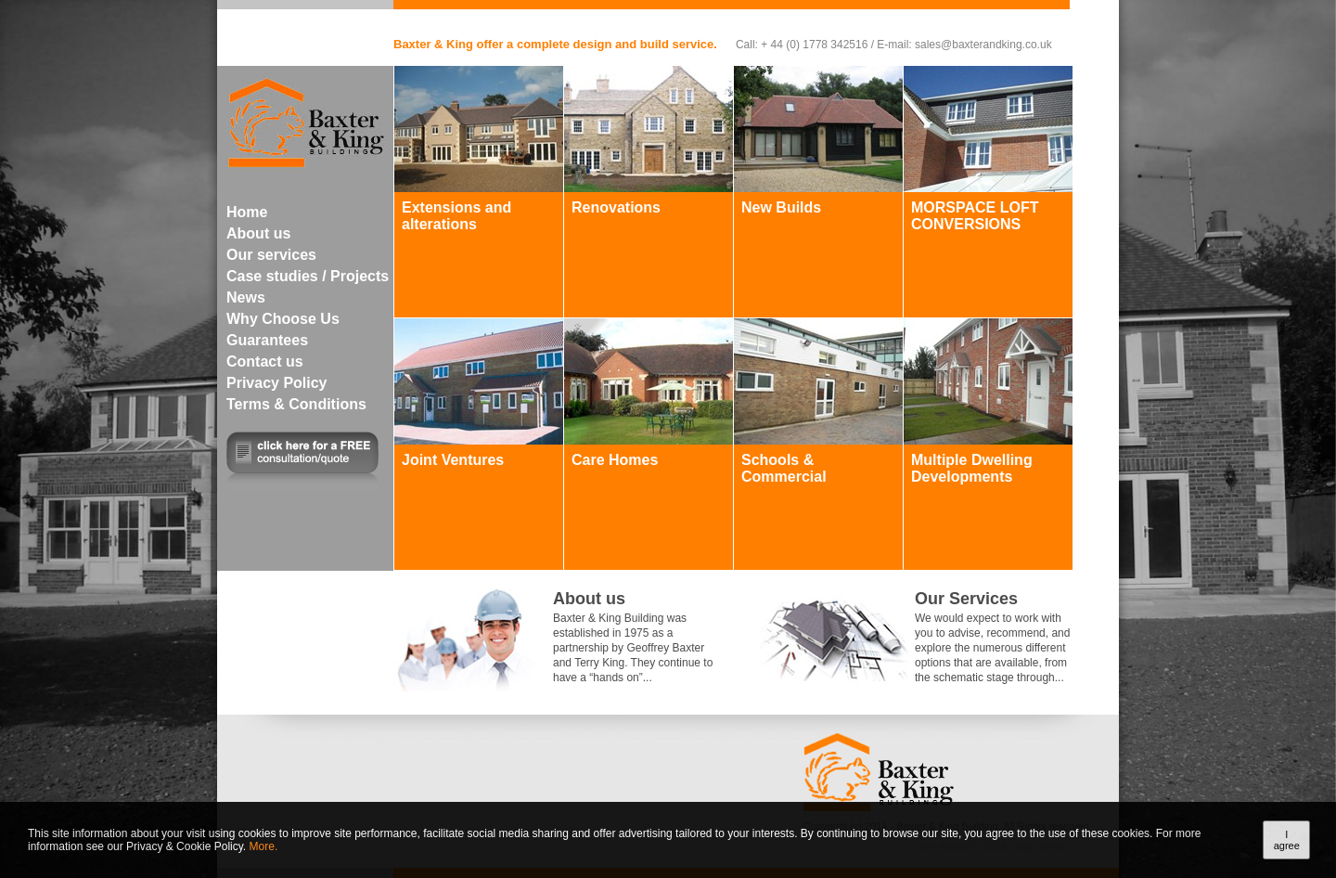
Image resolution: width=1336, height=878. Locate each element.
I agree (1287, 840)
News (245, 297)
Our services (271, 255)
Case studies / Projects (307, 276)
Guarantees (267, 340)
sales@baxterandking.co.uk (983, 44)
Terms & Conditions (296, 404)
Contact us (264, 361)
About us (258, 233)
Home (246, 212)
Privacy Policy (277, 383)
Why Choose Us (283, 319)
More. (264, 846)
